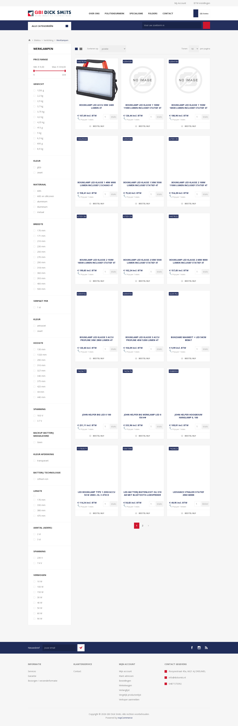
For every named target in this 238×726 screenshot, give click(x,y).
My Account (180, 3)
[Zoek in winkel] (171, 25)
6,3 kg (40, 138)
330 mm (41, 505)
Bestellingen (125, 680)
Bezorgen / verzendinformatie (42, 680)
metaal (40, 212)
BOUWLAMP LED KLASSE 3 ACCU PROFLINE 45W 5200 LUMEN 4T (142, 339)
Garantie (32, 676)
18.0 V (40, 415)
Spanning (39, 409)
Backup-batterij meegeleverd (43, 434)
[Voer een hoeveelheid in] (106, 117)
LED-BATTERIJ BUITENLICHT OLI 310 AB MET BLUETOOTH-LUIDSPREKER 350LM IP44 (142, 495)
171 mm (41, 235)
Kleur (36, 319)
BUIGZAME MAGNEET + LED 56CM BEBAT (188, 339)
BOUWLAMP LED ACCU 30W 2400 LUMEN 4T (96, 106)
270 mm (41, 257)
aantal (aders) (42, 527)
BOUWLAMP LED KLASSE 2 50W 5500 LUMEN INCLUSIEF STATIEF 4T (142, 261)
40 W (39, 602)
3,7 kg (40, 106)
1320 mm (42, 354)
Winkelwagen (125, 685)
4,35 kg (40, 122)
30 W (39, 597)
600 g (40, 143)
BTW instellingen (202, 3)
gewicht (38, 83)
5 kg (39, 132)
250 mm (41, 251)
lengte (37, 490)
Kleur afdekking (43, 454)
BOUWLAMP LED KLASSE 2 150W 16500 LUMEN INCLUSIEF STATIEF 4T (97, 261)
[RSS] (206, 647)
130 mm (41, 349)
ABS (39, 190)
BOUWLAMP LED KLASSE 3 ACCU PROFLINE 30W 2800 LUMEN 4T (97, 339)
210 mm (41, 241)
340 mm (41, 375)
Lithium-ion (42, 479)
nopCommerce (125, 717)
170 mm (41, 230)
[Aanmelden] (59, 647)
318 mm (41, 267)
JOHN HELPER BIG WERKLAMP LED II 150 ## (142, 416)
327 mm (41, 370)
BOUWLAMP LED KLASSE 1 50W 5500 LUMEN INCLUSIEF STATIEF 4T (142, 184)
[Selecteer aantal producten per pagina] (194, 48)
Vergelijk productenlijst (130, 694)
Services (32, 671)
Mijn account (125, 671)
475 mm (41, 515)
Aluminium (42, 206)
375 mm (41, 381)
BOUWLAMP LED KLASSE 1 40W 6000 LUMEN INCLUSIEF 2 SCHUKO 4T (97, 184)
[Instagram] (199, 647)
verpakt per (40, 300)
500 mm (41, 288)
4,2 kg (40, 117)
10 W (39, 581)
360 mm (41, 273)
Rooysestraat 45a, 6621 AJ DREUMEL (187, 671)
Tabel (76, 49)
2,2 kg (40, 95)
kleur (36, 160)
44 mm (40, 391)
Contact (77, 671)
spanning (39, 551)
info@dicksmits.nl (177, 677)
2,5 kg (40, 101)
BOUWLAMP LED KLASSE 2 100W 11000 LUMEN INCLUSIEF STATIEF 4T (188, 184)
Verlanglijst (124, 690)
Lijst (81, 49)
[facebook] (191, 647)
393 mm (41, 278)
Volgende (148, 526)
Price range (40, 59)
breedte (38, 224)
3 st (39, 539)
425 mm (41, 386)
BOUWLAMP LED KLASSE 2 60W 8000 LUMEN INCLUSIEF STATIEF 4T (188, 261)
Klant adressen (126, 676)
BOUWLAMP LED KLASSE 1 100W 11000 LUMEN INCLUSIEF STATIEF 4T (143, 106)
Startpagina (29, 40)
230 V (40, 557)
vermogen (39, 574)
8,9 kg (40, 148)
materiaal (39, 184)
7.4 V (39, 563)
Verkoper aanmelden (129, 699)
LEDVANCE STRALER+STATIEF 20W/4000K (188, 493)
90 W (39, 618)
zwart (40, 172)
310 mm (41, 365)
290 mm (41, 262)
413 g (40, 127)
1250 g (40, 90)
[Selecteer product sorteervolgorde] (113, 48)
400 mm (41, 283)
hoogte (38, 342)
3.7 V (39, 420)
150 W (40, 592)
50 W (39, 608)
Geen (39, 442)
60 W (39, 613)
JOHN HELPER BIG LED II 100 (96, 414)
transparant (43, 460)
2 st (39, 534)
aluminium (42, 201)
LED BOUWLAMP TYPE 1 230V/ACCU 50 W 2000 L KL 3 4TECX (96, 493)
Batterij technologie (47, 472)
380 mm (41, 510)
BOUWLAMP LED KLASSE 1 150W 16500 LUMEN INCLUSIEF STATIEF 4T (188, 106)
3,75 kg (40, 111)
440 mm (41, 397)
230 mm (41, 246)
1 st (39, 307)
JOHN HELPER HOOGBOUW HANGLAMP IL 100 (188, 416)
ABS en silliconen (45, 196)
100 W (40, 586)
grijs (39, 167)
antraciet (41, 325)
